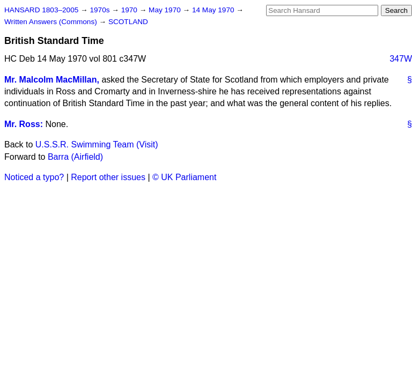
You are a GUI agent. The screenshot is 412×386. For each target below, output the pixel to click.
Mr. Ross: (23, 124)
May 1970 (165, 10)
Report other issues (108, 177)
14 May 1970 (214, 10)
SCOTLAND (128, 22)
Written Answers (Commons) (51, 22)
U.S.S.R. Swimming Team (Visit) (96, 144)
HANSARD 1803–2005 (41, 10)
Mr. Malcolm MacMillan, (51, 79)
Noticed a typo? (34, 177)
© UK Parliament (184, 177)
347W (400, 58)
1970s (101, 10)
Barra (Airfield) (75, 156)
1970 (130, 10)
